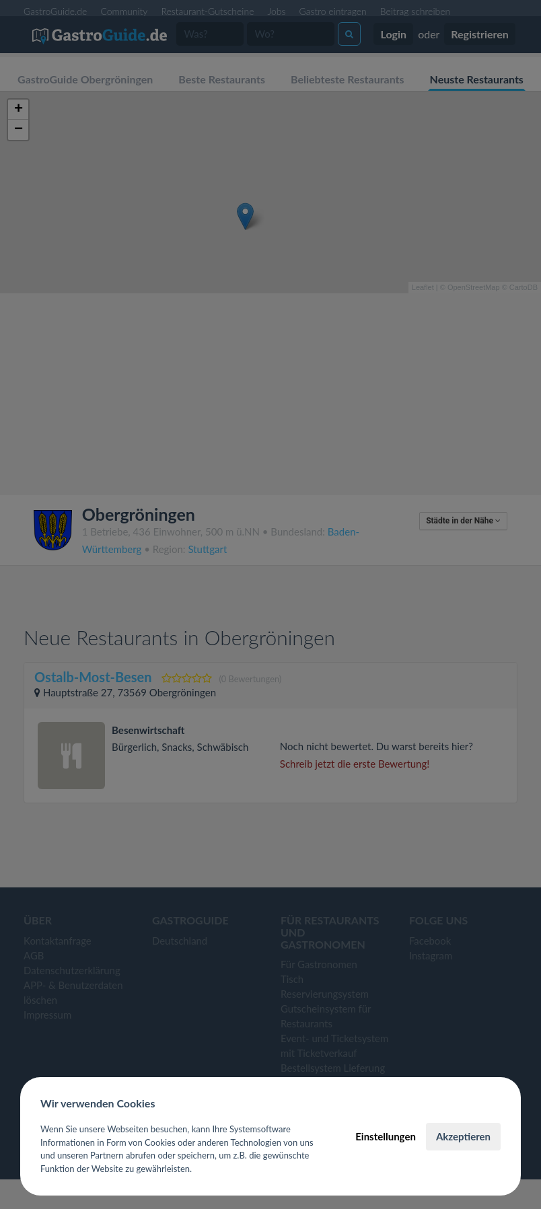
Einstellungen (385, 1136)
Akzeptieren (463, 1136)
